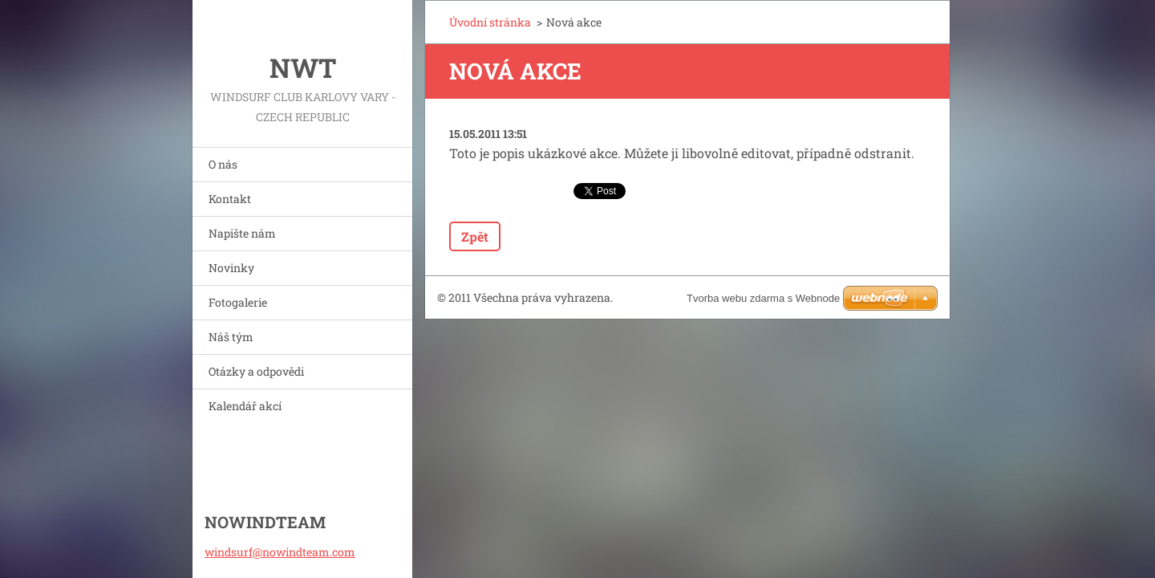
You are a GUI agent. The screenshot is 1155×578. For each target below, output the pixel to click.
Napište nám (242, 233)
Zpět (474, 236)
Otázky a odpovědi (256, 371)
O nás (223, 164)
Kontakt (230, 198)
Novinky (231, 267)
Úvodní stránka (490, 22)
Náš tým (231, 336)
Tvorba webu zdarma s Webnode (763, 298)
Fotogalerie (238, 302)
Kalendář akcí (245, 405)
